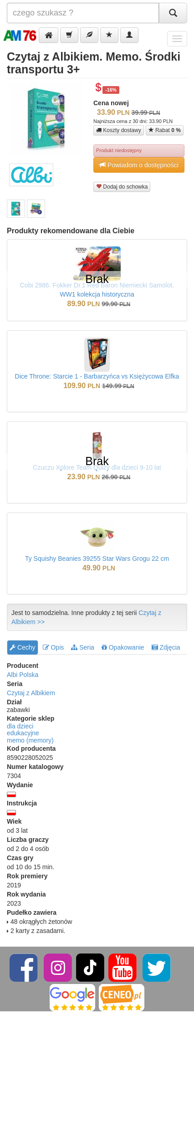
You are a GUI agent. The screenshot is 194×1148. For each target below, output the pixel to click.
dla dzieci (20, 726)
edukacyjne (23, 733)
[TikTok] (90, 967)
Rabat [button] (164, 130)
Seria (82, 647)
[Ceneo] (121, 997)
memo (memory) (30, 740)
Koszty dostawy (118, 130)
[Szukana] (83, 13)
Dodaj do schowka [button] (122, 186)
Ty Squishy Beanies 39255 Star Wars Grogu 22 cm (97, 558)
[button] (48, 35)
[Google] (72, 997)
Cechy (23, 647)
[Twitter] (156, 967)
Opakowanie (123, 647)
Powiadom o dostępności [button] (139, 165)
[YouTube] (123, 967)
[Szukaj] (173, 13)
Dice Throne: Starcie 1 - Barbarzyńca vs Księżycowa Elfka (97, 376)
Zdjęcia (166, 647)
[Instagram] (58, 967)
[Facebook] (24, 967)
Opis (53, 647)
